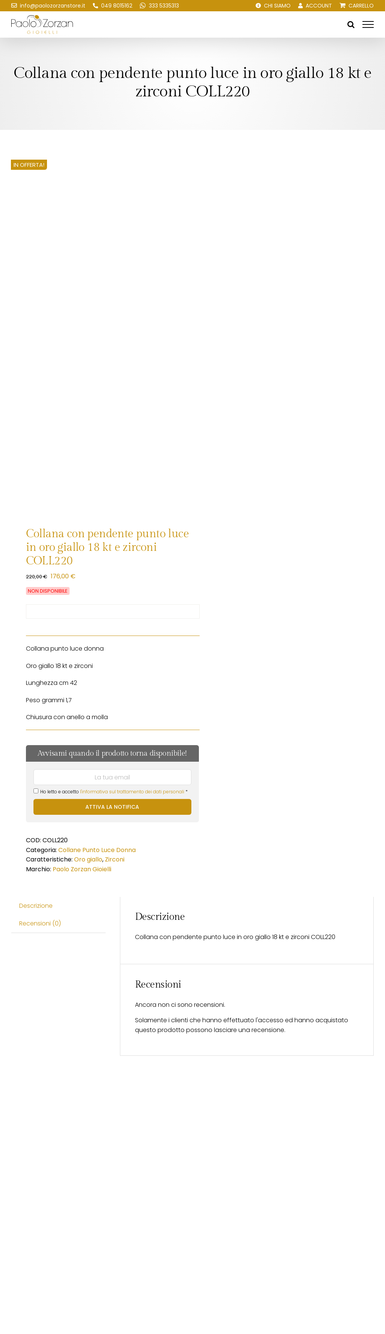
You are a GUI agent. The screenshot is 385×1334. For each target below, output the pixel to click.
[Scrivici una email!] (48, 5)
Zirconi (114, 859)
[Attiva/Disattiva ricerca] (351, 24)
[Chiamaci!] (112, 5)
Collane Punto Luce (86, 850)
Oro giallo (88, 859)
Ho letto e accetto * (110, 791)
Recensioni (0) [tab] (40, 923)
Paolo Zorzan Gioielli (82, 869)
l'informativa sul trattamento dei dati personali (132, 791)
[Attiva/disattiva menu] (368, 24)
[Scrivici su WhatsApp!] (159, 5)
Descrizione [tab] (36, 905)
